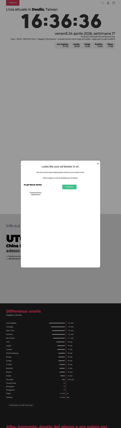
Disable (69, 187)
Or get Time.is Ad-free (33, 185)
